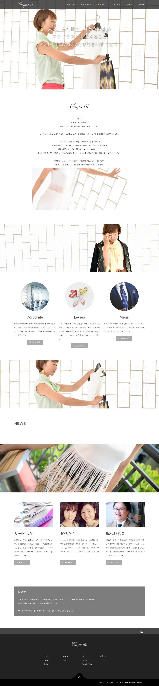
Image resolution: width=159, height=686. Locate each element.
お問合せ (140, 4)
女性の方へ (100, 4)
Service (65, 656)
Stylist (46, 664)
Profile (46, 656)
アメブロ (84, 660)
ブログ (83, 656)
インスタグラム (86, 664)
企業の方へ (71, 4)
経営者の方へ (86, 4)
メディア (128, 4)
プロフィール (115, 4)
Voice (64, 660)
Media (46, 660)
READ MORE (35, 342)
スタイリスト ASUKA (117, 682)
